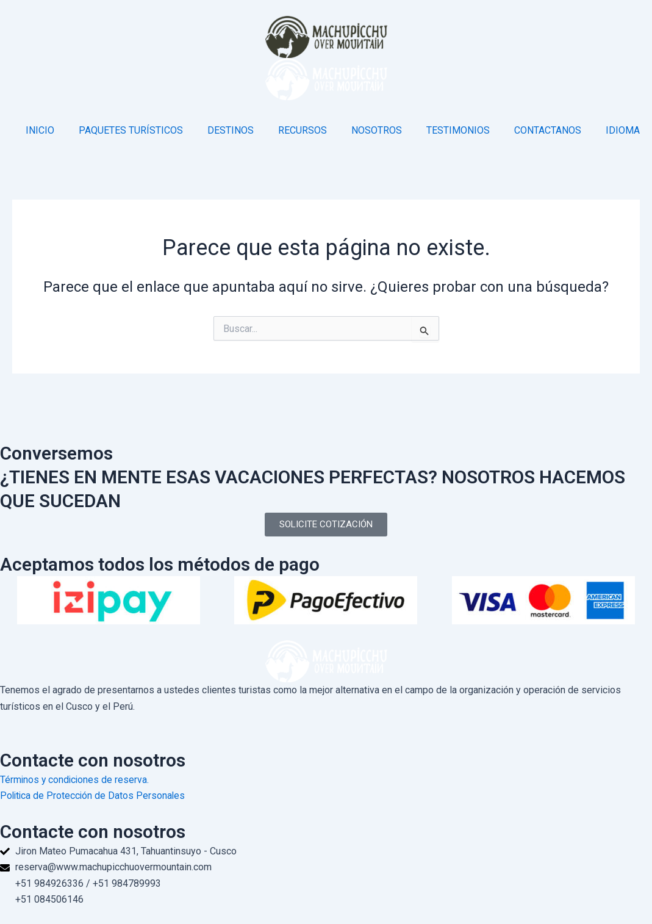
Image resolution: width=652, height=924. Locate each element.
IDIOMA (623, 130)
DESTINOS (230, 130)
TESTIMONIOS (458, 130)
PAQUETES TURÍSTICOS (131, 130)
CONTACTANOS (547, 130)
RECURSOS (302, 130)
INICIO (40, 130)
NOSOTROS (376, 130)
